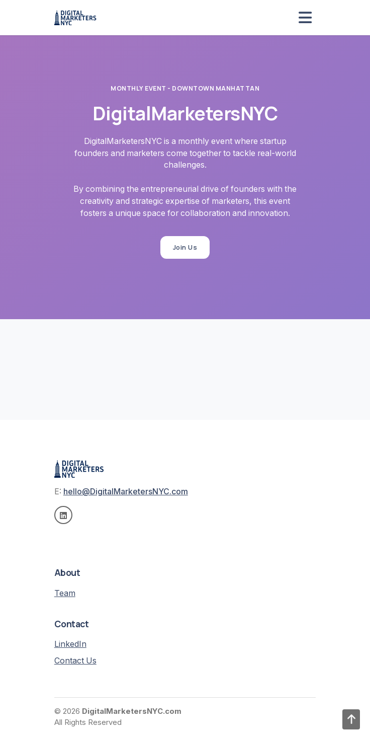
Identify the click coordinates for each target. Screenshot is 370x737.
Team (64, 593)
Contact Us (75, 661)
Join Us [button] (185, 247)
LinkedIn (70, 644)
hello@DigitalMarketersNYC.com (125, 491)
